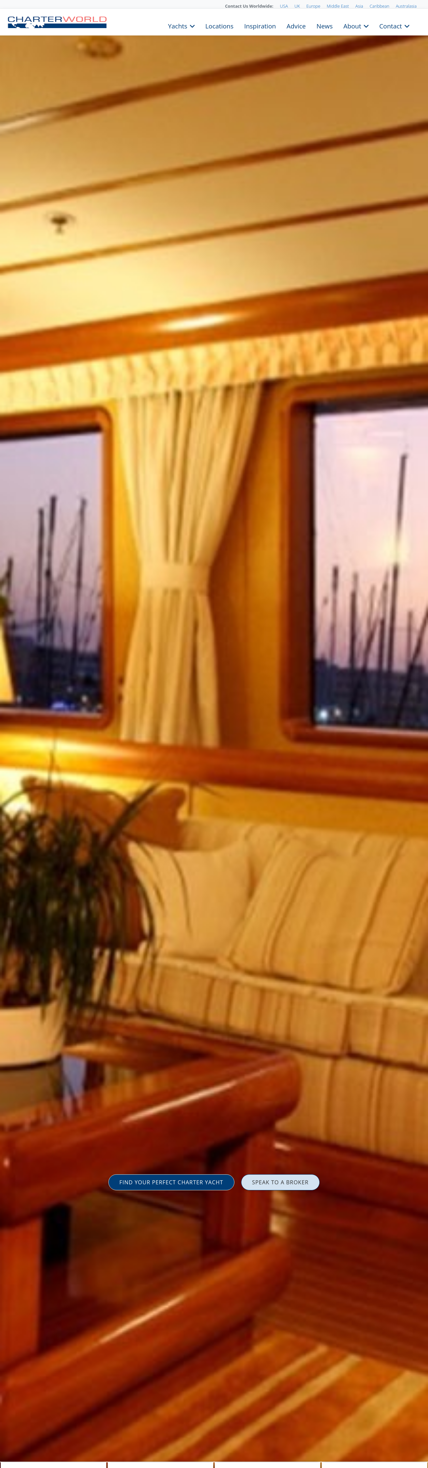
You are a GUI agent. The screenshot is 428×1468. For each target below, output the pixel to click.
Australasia (406, 6)
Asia (359, 6)
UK (297, 6)
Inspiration (260, 25)
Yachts (177, 25)
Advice (296, 25)
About (352, 25)
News (324, 25)
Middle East (338, 6)
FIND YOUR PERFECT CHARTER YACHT (171, 1182)
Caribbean (379, 6)
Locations (219, 25)
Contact (390, 25)
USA (284, 6)
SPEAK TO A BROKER (280, 1182)
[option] (214, 734)
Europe (313, 6)
